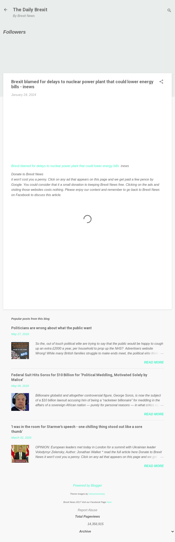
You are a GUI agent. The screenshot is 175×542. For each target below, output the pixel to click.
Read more (154, 362)
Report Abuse (87, 510)
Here (109, 502)
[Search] (169, 11)
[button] (161, 82)
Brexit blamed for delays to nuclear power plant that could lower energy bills (65, 166)
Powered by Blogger (87, 485)
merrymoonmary (97, 494)
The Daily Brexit (30, 9)
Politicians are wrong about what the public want (51, 328)
